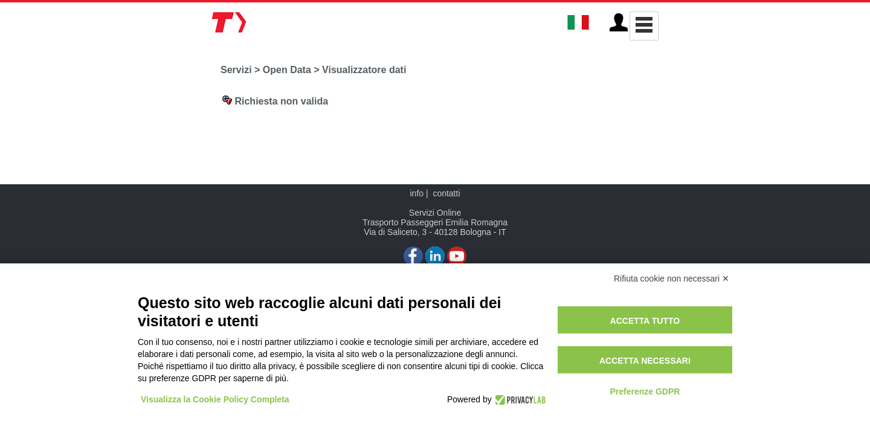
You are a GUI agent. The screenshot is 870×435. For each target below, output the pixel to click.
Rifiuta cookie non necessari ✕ (671, 278)
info (417, 193)
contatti (446, 193)
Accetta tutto (645, 321)
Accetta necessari (645, 361)
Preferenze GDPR (645, 391)
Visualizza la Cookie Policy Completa (215, 399)
